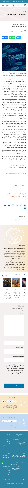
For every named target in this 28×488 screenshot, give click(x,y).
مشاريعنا (8, 441)
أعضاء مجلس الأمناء (6, 446)
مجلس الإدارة (7, 437)
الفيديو (9, 472)
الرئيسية (24, 11)
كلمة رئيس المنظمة (6, 439)
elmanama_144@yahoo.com (11, 173)
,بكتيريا (15, 185)
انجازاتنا (9, 443)
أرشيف (3, 483)
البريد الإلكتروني (19, 347)
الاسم (22, 339)
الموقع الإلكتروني (18, 356)
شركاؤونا (8, 448)
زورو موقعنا (5, 1)
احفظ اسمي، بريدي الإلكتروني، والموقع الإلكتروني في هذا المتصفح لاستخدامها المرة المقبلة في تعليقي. (14, 369)
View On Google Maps (22, 444)
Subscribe (15, 422)
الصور (9, 470)
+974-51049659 (7, 463)
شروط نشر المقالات (20, 483)
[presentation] (3, 275)
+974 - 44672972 (5, 455)
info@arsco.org (5, 457)
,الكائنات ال (23, 185)
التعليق (21, 314)
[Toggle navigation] (2, 5)
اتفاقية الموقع (10, 483)
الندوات (9, 475)
